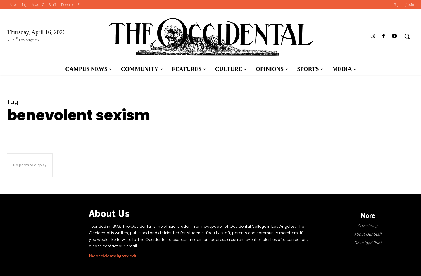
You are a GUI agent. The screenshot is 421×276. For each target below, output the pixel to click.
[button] (407, 36)
